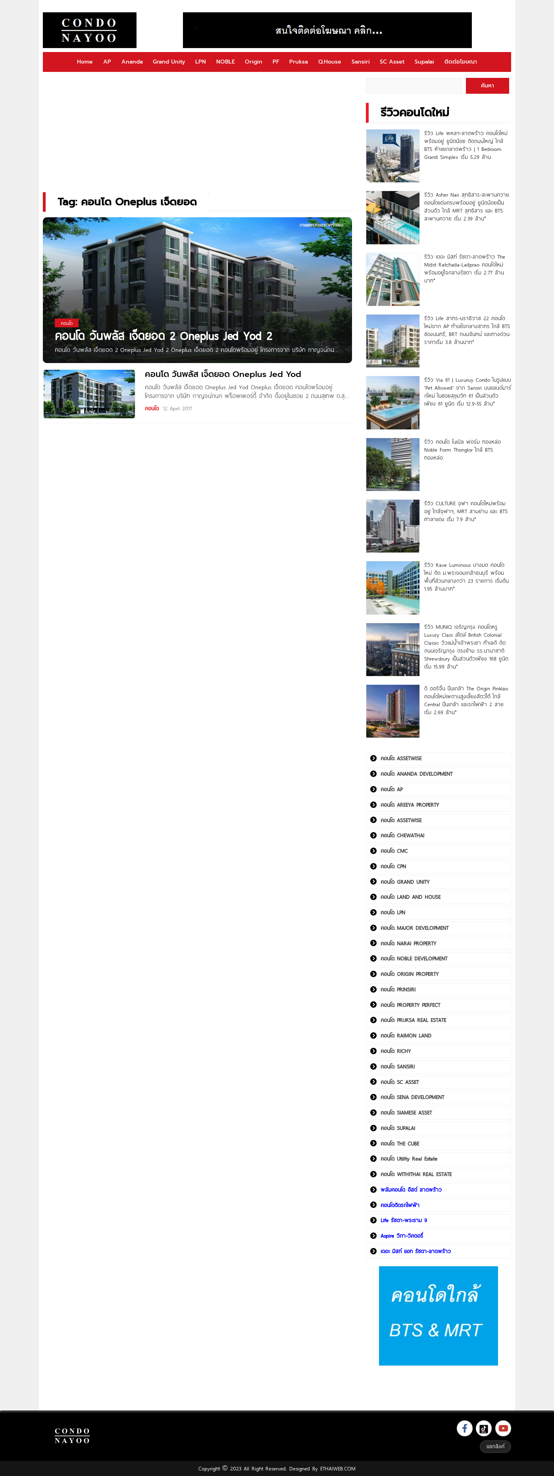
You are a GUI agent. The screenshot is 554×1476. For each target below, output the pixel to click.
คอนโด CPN (393, 866)
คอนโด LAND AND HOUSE (411, 897)
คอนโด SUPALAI (398, 1128)
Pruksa (298, 62)
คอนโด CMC (394, 851)
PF (276, 62)
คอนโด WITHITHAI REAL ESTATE (416, 1174)
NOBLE (225, 62)
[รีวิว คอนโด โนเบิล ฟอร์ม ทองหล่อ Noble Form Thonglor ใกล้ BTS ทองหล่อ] (392, 464)
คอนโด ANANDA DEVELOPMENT (416, 774)
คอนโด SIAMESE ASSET (406, 1113)
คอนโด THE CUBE (400, 1144)
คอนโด (152, 408)
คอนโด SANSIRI (398, 1066)
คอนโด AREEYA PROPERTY (410, 805)
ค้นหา (487, 85)
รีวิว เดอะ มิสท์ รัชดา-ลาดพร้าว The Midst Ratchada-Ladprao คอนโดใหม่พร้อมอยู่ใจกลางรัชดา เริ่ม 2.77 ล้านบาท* (464, 268)
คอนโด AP (391, 789)
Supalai (424, 62)
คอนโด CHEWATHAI (402, 835)
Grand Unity (169, 62)
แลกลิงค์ (495, 1446)
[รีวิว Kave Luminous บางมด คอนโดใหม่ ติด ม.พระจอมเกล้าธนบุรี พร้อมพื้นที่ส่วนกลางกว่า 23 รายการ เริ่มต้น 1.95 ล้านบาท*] (392, 587)
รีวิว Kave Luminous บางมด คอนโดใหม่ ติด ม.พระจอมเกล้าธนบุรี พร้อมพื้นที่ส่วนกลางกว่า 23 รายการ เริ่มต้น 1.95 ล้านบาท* (466, 577)
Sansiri (361, 62)
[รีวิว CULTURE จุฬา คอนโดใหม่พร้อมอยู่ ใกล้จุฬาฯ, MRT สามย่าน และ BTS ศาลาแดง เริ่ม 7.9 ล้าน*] (392, 526)
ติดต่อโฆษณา (460, 62)
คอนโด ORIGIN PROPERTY (410, 974)
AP (107, 62)
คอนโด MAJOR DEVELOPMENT (414, 928)
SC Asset (392, 62)
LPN (200, 62)
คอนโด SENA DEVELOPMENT (412, 1097)
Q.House (329, 62)
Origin (253, 62)
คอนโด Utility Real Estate (409, 1159)
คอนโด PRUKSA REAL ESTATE (413, 1020)
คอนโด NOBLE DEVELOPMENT (414, 958)
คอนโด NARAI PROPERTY (408, 943)
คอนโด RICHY (396, 1051)
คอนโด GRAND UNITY (405, 882)
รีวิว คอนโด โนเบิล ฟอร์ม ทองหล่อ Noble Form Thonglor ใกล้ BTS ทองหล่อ (462, 450)
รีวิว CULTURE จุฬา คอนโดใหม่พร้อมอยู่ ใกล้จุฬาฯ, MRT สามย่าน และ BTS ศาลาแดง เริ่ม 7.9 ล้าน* (466, 511)
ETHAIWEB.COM (338, 1468)
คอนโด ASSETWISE (401, 758)
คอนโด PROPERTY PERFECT (410, 1005)
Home (85, 62)
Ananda (132, 62)
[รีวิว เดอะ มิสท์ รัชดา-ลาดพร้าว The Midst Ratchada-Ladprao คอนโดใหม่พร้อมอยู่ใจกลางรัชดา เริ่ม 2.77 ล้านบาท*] (392, 279)
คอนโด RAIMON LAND (406, 1035)
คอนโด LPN (393, 912)
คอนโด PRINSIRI (398, 989)
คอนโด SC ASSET (400, 1082)
